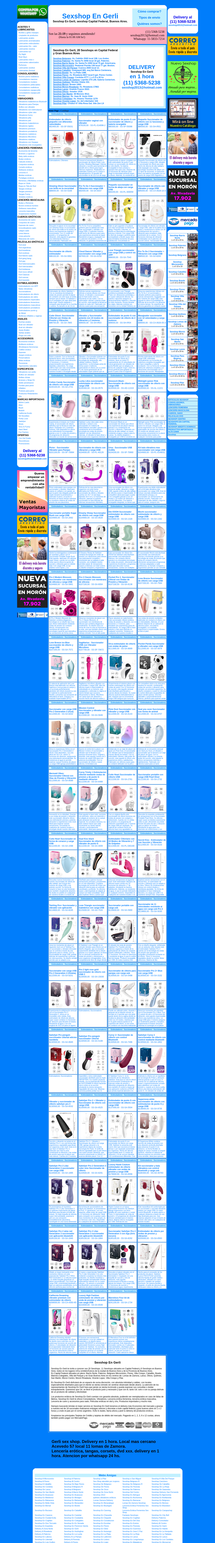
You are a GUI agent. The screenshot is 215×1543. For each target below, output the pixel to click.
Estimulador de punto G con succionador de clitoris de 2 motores (122, 318)
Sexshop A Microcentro (44, 1479)
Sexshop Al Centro (71, 1481)
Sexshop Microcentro (63, 65)
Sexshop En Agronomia (161, 1495)
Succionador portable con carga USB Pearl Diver (150, 775)
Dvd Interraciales (26, 266)
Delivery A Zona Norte (44, 1529)
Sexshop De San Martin (45, 1492)
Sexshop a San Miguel (131, 1479)
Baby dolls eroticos (26, 156)
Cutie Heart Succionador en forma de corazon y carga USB (62, 841)
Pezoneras (23, 363)
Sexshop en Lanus (130, 1537)
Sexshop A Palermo (72, 1479)
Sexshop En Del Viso (131, 1521)
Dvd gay (22, 261)
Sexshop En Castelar (72, 1515)
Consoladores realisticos (29, 87)
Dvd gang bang (25, 258)
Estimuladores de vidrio (28, 297)
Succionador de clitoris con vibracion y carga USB (92, 448)
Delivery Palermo (159, 1518)
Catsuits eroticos (25, 162)
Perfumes (23, 65)
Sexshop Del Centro (130, 1492)
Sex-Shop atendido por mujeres (106, 1481)
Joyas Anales (24, 330)
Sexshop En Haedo (160, 1529)
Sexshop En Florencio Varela (76, 1526)
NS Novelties (24, 416)
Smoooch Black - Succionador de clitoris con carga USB (122, 383)
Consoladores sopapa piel (29, 93)
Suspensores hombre (27, 214)
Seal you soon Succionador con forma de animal (151, 710)
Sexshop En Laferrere (102, 1537)
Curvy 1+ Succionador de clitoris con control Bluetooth (121, 1037)
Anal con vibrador (26, 325)
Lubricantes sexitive (27, 68)
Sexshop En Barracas (131, 1500)
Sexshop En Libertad (43, 1539)
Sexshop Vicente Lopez (64, 101)
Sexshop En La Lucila (73, 1534)
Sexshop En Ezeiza (130, 1523)
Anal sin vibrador (26, 327)
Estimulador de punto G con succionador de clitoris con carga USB (122, 1102)
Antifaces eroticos (26, 344)
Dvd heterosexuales (27, 264)
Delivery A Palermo (43, 1534)
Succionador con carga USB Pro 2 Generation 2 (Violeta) (63, 972)
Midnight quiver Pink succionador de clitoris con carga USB (151, 383)
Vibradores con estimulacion (30, 110)
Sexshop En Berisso (160, 1503)
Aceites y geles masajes (29, 33)
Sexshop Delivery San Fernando (165, 1492)
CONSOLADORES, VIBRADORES (176, 404)
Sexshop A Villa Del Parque (163, 1479)
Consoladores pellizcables (29, 85)
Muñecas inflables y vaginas (30, 316)
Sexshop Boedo (61, 72)
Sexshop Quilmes (61, 82)
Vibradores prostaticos (28, 131)
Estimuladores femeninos (29, 302)
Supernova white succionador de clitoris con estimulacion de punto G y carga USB (151, 1103)
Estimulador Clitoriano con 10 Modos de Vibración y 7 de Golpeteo (122, 841)
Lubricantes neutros (27, 49)
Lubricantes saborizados (29, 62)
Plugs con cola (25, 335)
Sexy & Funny (24, 427)
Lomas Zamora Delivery (103, 1500)
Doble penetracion (26, 383)
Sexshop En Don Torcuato (46, 1523)
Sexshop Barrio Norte (63, 63)
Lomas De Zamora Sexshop (134, 1503)
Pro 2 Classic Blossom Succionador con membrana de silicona (92, 579)
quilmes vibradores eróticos (104, 1498)
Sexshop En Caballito (73, 1510)
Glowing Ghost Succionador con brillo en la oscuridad (63, 187)
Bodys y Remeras (26, 203)
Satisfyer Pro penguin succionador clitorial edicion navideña (63, 1037)
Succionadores (25, 291)
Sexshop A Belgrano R (73, 1487)
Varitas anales (24, 333)
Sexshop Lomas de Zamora (66, 80)
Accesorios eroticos (27, 342)
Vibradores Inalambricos (29, 123)
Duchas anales (25, 322)
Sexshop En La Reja (130, 1534)
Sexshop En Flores (101, 1526)
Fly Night (22, 54)
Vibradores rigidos (26, 126)
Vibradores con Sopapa (28, 142)
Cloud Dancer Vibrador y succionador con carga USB (92, 252)
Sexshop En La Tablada (161, 1534)
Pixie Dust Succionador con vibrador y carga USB (122, 710)
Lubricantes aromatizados (29, 41)
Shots (21, 424)
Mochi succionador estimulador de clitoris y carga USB (150, 514)
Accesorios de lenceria (28, 151)
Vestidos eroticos (26, 197)
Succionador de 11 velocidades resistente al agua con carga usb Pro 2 (150, 906)
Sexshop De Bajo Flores (74, 1484)
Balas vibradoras (26, 289)
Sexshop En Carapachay (162, 1510)
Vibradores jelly (25, 118)
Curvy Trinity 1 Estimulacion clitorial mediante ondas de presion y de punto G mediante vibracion (92, 776)
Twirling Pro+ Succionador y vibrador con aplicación (63, 906)
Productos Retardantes (28, 394)
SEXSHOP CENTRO (177, 419)
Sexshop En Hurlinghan (74, 1531)
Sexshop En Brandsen (161, 1506)
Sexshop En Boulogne (102, 1506)
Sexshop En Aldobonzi (44, 1498)
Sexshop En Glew (100, 1529)
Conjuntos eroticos (26, 164)
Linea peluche (24, 236)
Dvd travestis (24, 280)
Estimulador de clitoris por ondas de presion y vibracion (151, 1233)
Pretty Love (23, 419)
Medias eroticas (25, 175)
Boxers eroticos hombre (28, 206)
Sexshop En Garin (159, 1526)
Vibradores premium (27, 129)
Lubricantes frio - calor (28, 46)
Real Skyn (23, 57)
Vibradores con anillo (27, 372)
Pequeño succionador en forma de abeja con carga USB (121, 187)
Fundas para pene (26, 385)
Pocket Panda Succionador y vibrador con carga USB (151, 645)
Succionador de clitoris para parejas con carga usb (122, 972)
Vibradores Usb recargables (30, 145)
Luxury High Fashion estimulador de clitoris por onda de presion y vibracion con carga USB (92, 1299)
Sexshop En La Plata (102, 1534)
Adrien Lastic (24, 402)
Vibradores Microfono (27, 137)
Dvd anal (22, 245)
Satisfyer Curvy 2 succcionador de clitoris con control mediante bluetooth (152, 1037)
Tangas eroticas (25, 189)
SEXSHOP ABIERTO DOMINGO (182, 427)
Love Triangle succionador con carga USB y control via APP (122, 252)
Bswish (22, 410)
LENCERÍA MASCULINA (178, 410)
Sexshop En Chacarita (102, 1515)
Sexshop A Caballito (43, 1484)
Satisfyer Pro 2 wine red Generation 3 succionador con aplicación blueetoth (61, 1233)
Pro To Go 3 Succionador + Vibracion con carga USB (92, 187)
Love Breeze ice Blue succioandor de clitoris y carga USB (61, 645)
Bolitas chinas (24, 377)
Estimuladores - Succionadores (64, 114)
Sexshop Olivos (60, 91)
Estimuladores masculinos (29, 305)
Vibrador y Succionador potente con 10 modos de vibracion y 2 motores (91, 318)
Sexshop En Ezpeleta (44, 1526)
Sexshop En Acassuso (44, 1495)
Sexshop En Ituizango (102, 1531)
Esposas (22, 352)
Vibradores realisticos (27, 134)
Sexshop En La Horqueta (162, 1531)
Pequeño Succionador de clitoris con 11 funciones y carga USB (151, 121)
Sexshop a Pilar (99, 1479)
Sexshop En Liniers (101, 1539)
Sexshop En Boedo (72, 1506)
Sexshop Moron (60, 84)
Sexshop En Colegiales (73, 1521)
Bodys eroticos (25, 159)
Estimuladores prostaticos (29, 308)
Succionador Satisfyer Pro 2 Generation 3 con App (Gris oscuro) (122, 1233)
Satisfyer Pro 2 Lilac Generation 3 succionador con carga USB (61, 1168)
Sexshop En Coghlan (131, 1518)
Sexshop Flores (60, 75)
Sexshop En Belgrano (161, 1500)
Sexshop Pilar (60, 103)
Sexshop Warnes (61, 96)
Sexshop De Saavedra (161, 1489)
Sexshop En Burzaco (43, 1510)
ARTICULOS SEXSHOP (178, 400)
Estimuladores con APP (28, 286)
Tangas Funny (24, 194)
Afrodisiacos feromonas (28, 347)
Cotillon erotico (25, 350)
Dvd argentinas (25, 248)
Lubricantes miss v (26, 60)
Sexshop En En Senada (74, 1523)
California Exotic (25, 413)
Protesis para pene (26, 391)
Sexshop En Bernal (43, 1506)
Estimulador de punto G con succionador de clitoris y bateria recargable (122, 121)
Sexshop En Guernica (131, 1529)
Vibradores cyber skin (28, 112)
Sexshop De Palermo (131, 1489)
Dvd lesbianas (24, 269)
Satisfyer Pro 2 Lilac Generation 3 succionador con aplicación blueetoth (91, 1233)
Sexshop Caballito (62, 70)
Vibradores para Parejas (29, 104)
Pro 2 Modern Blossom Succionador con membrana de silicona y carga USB (63, 579)
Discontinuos (24, 441)
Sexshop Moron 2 (177, 374)
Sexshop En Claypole (102, 1518)
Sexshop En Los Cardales (162, 1539)
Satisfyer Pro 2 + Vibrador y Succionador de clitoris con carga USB (92, 1102)
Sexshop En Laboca (43, 1537)
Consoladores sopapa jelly (29, 90)
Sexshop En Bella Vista (44, 1503)
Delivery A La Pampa (72, 1537)
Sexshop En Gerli (90, 16)
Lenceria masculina (27, 211)
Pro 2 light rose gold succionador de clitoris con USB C (92, 972)
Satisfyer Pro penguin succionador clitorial (89, 1037)
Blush (21, 408)
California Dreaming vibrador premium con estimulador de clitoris (60, 1297)
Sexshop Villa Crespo (63, 77)
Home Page (53, 111)
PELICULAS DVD (175, 416)
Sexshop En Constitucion (103, 1521)
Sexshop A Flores (42, 1481)
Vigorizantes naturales (28, 366)
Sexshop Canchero (160, 1481)
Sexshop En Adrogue (131, 1495)
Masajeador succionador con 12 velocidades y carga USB (151, 318)
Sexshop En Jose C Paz (132, 1531)
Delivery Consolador (160, 1521)
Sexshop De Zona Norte (103, 1492)
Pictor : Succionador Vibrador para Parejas (59, 448)
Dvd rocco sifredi (26, 272)
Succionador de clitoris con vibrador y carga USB (151, 187)
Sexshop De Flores (101, 1487)
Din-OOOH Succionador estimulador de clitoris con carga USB (122, 514)
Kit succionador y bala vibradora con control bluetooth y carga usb (149, 1168)
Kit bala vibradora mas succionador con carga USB (151, 448)
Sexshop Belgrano (62, 58)
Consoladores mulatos (28, 82)
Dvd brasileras (24, 250)
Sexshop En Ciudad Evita (45, 1518)
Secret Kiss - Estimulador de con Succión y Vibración (152, 841)
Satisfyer (22, 421)
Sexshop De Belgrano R (132, 1484)
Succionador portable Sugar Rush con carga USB (63, 514)
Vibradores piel (25, 120)
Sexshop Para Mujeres (177, 357)
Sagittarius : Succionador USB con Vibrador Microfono (91, 645)
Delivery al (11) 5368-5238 (32, 453)
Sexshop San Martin (63, 94)
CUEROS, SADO (175, 413)
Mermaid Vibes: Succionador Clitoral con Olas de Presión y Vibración (62, 775)
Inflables (22, 388)
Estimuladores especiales (29, 300)
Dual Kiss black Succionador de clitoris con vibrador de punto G (92, 841)
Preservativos (24, 358)
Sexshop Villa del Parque (65, 68)
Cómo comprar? (149, 11)
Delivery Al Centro (159, 1523)
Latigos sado (24, 231)
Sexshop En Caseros (43, 1515)
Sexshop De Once (100, 1489)
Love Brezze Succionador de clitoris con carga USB (150, 579)
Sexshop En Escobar (102, 1523)
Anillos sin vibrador (26, 375)
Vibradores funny (26, 115)
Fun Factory (24, 432)
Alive (21, 405)
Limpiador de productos (28, 35)
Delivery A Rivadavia (43, 1531)
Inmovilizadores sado (27, 228)
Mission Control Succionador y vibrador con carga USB (92, 710)
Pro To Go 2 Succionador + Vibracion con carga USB (151, 252)
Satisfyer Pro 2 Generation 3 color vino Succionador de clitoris (92, 1168)
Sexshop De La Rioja (160, 1487)
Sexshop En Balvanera (44, 1500)
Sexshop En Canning (102, 1510)
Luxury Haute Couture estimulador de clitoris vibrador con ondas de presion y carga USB (119, 1168)
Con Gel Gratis (25, 438)
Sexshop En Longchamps (133, 1539)
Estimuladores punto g (28, 310)
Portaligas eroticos (26, 178)
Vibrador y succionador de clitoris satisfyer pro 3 (62, 1102)
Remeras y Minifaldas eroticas (31, 181)
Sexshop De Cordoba (44, 1487)
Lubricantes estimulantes (29, 43)
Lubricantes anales (26, 38)
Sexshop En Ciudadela (73, 1518)
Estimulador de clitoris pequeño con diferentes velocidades (60, 121)
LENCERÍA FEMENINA (178, 407)
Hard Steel (23, 429)
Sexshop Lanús (60, 89)
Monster (22, 95)
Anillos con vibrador (27, 107)
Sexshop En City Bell (160, 1515)
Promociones (24, 444)
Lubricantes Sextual (27, 70)
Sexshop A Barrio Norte (73, 1492)
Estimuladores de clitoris (29, 294)
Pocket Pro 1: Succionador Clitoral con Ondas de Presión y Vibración (122, 579)
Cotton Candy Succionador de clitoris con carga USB (62, 383)
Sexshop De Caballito (161, 1484)
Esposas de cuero (26, 225)
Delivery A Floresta (72, 1539)
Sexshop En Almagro (72, 1498)
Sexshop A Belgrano (72, 1489)
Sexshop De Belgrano (102, 1484)
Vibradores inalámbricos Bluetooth (33, 102)
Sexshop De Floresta (131, 1487)
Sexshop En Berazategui (103, 1503)
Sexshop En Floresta (131, 1526)
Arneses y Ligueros (27, 154)
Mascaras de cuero (27, 239)
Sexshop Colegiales (62, 99)
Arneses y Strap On (27, 380)
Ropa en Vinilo (25, 183)
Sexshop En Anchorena (132, 1498)
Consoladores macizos (28, 79)
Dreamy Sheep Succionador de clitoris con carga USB (92, 514)
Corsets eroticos (25, 167)
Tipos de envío (149, 17)
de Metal (22, 313)
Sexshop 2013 (99, 1495)
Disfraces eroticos (26, 170)
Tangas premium (25, 191)
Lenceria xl (23, 173)
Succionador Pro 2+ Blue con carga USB (150, 972)
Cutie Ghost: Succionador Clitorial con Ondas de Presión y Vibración (61, 318)
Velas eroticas (24, 360)
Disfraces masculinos (27, 208)
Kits (20, 396)
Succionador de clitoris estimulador (60, 252)
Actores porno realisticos (29, 77)
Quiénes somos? (149, 24)
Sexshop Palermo (61, 61)
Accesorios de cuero (27, 220)
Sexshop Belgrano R (131, 1481)
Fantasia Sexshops (130, 1515)
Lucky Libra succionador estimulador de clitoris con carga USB (92, 383)
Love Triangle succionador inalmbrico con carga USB (92, 906)
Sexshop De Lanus (43, 1489)
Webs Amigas (107, 1475)
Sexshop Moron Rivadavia (65, 87)
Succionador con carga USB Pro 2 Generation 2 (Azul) (63, 710)
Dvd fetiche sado (26, 256)
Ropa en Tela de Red (27, 186)
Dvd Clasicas (24, 275)
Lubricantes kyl (25, 52)
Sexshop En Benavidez (73, 1503)
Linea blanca (24, 233)
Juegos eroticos (25, 355)
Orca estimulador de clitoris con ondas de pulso (122, 645)
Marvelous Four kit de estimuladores (119, 1299)
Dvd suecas (23, 277)
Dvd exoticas (24, 253)
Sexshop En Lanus (159, 1537)
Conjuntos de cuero (27, 223)
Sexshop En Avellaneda (161, 1498)
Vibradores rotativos (27, 139)
